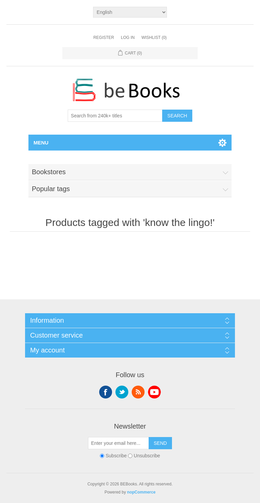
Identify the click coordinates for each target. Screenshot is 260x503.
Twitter (121, 392)
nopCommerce (141, 492)
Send (160, 443)
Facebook (105, 392)
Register (103, 37)
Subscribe (116, 455)
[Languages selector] (130, 12)
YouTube (154, 392)
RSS (138, 392)
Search (177, 115)
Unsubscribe (147, 455)
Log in (128, 37)
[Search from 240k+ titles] (115, 116)
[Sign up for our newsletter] (118, 443)
